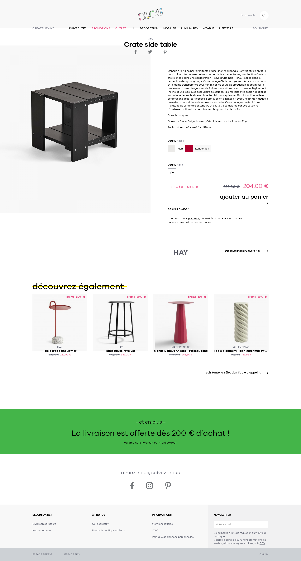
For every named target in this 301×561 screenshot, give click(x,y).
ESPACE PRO (72, 554)
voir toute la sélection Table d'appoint (236, 373)
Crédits (264, 554)
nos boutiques (202, 222)
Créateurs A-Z (43, 28)
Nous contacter (41, 530)
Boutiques (261, 28)
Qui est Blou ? (100, 524)
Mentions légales (162, 524)
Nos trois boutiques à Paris (108, 530)
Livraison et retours (44, 524)
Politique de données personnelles (173, 537)
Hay (150, 39)
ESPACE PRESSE (42, 554)
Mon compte (248, 15)
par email (193, 218)
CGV (262, 543)
